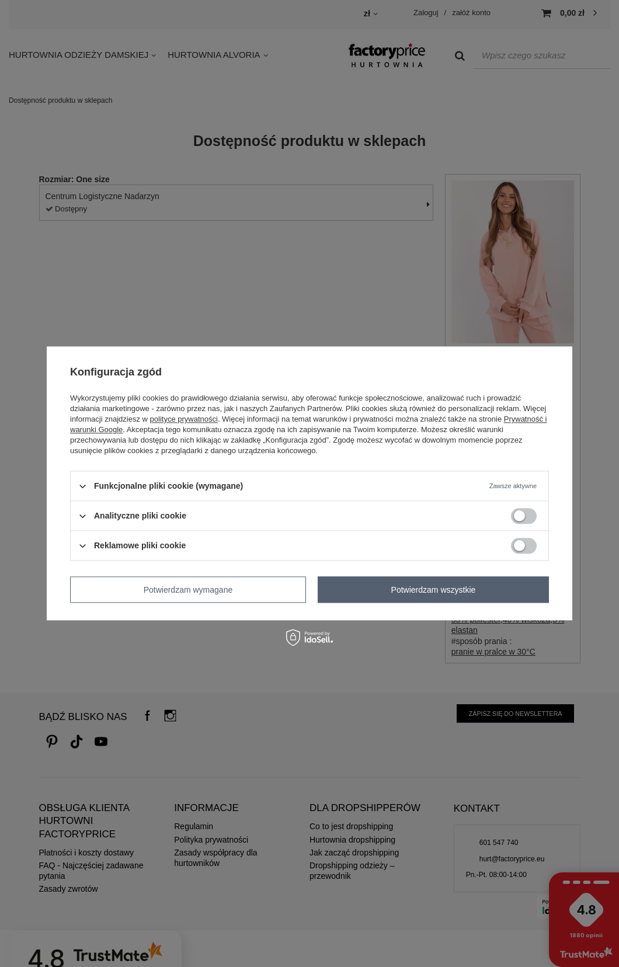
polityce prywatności (184, 419)
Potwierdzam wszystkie (433, 589)
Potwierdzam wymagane (188, 589)
